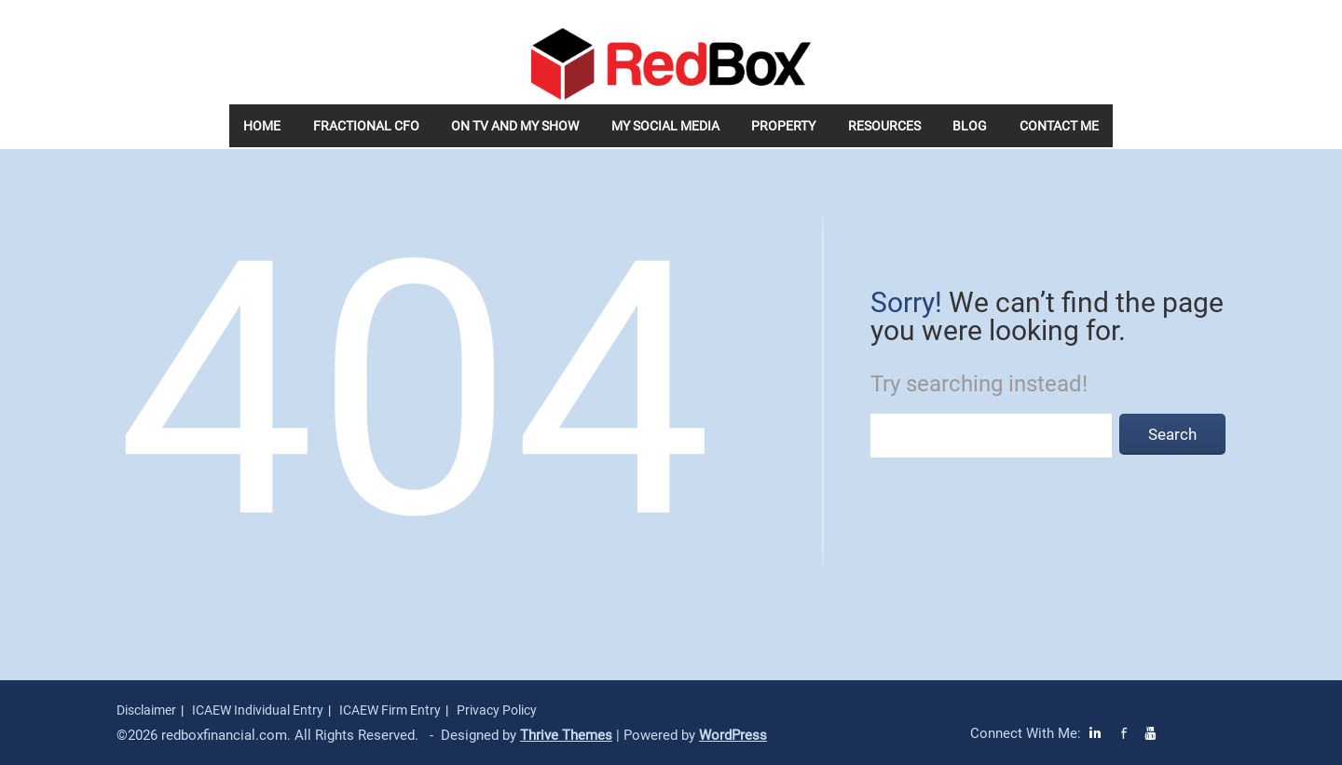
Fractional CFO (366, 125)
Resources (884, 125)
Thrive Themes (566, 735)
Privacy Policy (497, 710)
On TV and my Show (515, 125)
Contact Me (1059, 125)
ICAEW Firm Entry (390, 710)
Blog (969, 125)
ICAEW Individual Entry (257, 710)
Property (783, 125)
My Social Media (665, 125)
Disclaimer (146, 710)
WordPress (733, 735)
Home (262, 125)
